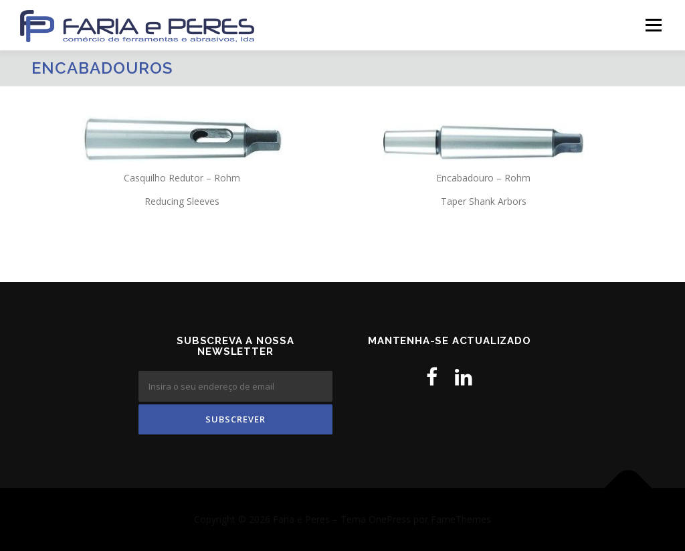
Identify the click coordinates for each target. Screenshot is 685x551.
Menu (653, 25)
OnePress (390, 519)
